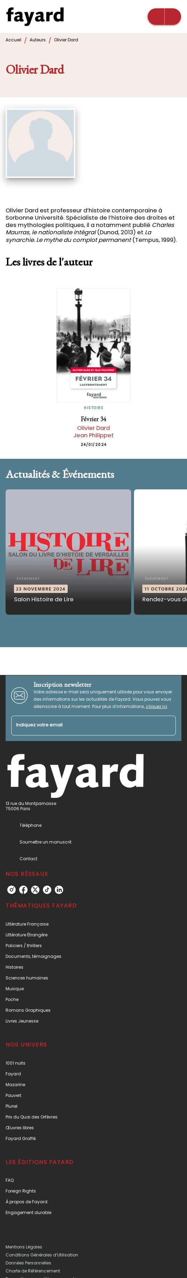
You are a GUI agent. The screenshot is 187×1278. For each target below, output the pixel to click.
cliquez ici (156, 706)
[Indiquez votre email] (84, 725)
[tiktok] (47, 890)
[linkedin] (59, 890)
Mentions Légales (24, 1247)
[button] (68, 551)
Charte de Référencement (33, 1271)
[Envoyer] (167, 725)
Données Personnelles (28, 1263)
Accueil (13, 40)
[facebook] (23, 890)
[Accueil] (35, 16)
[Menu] (164, 16)
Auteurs (38, 40)
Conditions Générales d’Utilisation (42, 1255)
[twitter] (35, 890)
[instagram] (11, 890)
